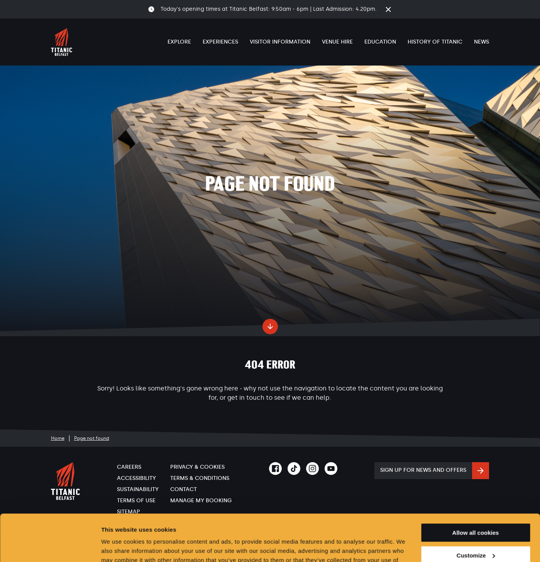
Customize (476, 511)
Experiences (220, 42)
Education (380, 42)
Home (57, 438)
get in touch (245, 397)
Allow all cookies (475, 489)
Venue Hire (337, 42)
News (481, 42)
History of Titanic (435, 42)
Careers (129, 467)
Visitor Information (280, 42)
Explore (179, 42)
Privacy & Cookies (197, 467)
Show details (119, 546)
